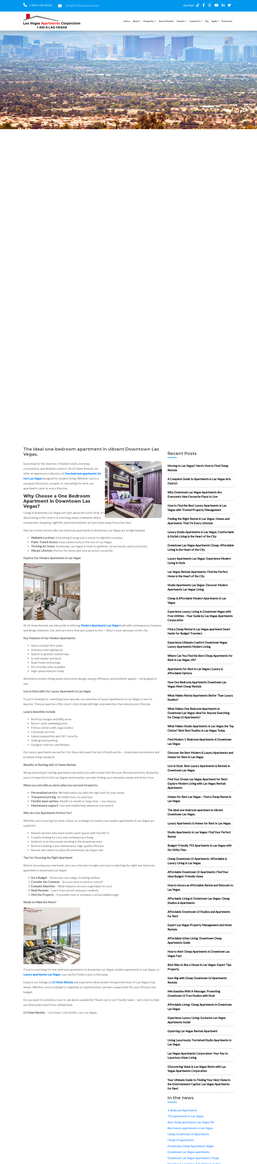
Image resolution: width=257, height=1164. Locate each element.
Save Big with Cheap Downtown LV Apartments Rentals (197, 980)
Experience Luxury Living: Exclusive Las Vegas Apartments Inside (196, 1020)
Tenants (181, 21)
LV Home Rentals (62, 982)
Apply (214, 21)
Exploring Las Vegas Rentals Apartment (192, 1031)
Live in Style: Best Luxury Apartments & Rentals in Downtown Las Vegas (198, 768)
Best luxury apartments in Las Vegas (190, 1128)
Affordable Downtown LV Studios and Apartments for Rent (198, 914)
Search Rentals (166, 21)
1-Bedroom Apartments (182, 1110)
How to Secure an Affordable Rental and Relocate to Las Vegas (200, 887)
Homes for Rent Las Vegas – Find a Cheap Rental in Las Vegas (199, 799)
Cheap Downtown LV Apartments (188, 1134)
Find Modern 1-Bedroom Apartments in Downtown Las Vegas (199, 741)
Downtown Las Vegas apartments (188, 1152)
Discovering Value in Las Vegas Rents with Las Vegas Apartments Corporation (196, 1069)
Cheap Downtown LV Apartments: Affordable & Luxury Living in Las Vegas (197, 861)
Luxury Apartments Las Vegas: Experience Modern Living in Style (199, 561)
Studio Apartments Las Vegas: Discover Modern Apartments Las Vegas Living (197, 587)
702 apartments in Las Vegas (185, 1116)
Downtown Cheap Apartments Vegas (190, 1146)
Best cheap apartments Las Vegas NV (190, 1122)
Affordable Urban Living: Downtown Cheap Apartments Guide (194, 940)
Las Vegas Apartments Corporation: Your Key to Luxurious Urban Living (197, 1055)
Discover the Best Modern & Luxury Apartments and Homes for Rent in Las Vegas (200, 755)
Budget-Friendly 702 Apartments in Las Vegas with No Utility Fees (199, 848)
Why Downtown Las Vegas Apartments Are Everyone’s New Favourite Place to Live (194, 494)
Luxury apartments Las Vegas (41, 974)
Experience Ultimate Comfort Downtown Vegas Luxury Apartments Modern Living (197, 644)
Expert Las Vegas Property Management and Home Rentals (199, 927)
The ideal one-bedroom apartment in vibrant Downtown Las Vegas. (195, 812)
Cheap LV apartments (180, 1140)
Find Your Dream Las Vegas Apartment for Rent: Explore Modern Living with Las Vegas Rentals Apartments (197, 783)
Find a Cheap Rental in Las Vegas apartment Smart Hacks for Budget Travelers (198, 631)
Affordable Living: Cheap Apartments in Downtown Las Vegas (199, 1007)
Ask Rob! (188, 5)
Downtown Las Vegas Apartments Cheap (193, 1158)
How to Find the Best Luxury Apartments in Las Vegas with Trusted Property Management (196, 508)
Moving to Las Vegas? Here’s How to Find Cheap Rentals (197, 468)
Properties (148, 21)
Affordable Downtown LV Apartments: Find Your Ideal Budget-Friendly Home (197, 874)
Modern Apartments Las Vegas (100, 625)
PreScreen (227, 21)
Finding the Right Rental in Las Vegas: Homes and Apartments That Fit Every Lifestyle (198, 521)
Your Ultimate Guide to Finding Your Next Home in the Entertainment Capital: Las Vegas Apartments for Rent (198, 1084)
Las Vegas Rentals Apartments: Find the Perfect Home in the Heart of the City (197, 574)
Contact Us (194, 21)
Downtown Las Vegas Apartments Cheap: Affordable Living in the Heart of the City (200, 547)
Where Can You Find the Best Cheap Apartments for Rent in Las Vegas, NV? (200, 658)
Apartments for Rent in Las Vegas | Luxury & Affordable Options (195, 671)
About (136, 21)
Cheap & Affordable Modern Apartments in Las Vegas (196, 600)
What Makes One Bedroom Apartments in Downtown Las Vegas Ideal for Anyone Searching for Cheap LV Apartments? (198, 713)
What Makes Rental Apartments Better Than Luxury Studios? (200, 698)
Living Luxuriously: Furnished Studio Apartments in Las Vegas (199, 1042)
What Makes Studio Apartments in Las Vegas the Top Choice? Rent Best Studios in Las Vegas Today (200, 728)
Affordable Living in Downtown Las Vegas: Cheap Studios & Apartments (198, 901)
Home (126, 21)
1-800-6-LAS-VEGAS (40, 5)
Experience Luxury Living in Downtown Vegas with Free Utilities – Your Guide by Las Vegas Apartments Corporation (200, 616)
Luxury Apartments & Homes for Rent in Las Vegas (199, 823)
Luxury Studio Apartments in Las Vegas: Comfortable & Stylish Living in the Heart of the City (200, 534)
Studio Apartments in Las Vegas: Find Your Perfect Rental (199, 834)
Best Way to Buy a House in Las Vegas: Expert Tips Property (199, 967)
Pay (207, 21)
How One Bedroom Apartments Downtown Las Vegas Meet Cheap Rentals (196, 684)
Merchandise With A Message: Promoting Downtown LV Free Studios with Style (193, 993)
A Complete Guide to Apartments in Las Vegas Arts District (199, 481)
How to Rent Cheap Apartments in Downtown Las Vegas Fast (198, 954)
